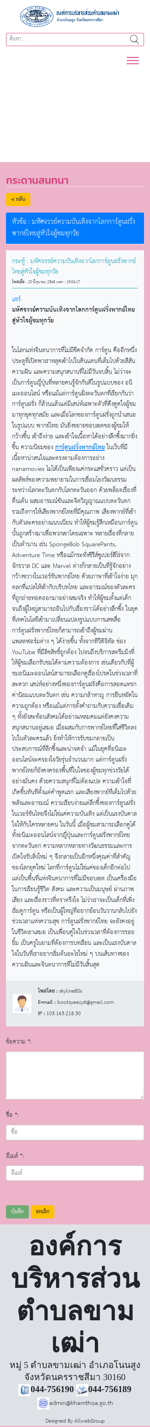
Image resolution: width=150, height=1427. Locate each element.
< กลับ (18, 200)
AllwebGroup (89, 1421)
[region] (75, 109)
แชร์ (16, 299)
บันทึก (17, 1212)
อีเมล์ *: (15, 1156)
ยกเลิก (42, 1212)
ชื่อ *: (12, 1115)
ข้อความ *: (19, 1042)
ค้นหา (135, 39)
